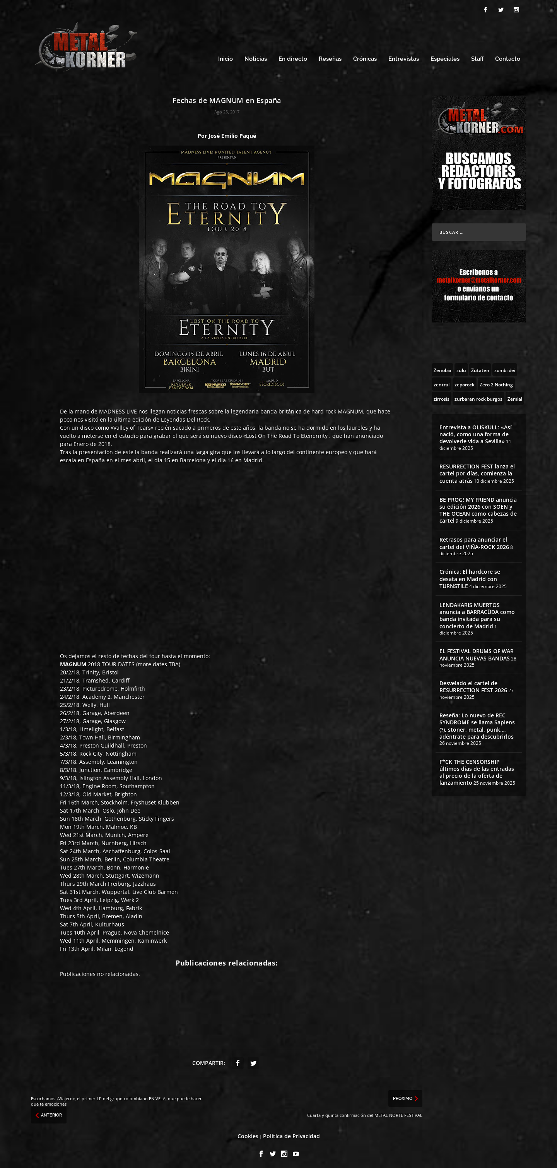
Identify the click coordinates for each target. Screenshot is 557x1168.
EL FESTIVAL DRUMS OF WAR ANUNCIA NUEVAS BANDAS (476, 652)
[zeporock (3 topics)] (465, 381)
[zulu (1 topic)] (461, 367)
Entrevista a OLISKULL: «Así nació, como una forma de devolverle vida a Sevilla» (475, 432)
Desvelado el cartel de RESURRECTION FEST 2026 (473, 684)
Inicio (225, 57)
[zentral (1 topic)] (441, 381)
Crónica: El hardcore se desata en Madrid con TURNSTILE (469, 576)
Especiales (445, 57)
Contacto (507, 57)
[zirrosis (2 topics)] (441, 396)
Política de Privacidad (291, 1134)
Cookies (247, 1134)
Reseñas (330, 57)
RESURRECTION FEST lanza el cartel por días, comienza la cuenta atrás (477, 471)
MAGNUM (350, 409)
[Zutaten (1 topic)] (480, 367)
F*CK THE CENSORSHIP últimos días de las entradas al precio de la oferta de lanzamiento (476, 770)
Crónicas (365, 57)
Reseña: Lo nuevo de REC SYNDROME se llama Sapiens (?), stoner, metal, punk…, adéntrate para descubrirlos (477, 724)
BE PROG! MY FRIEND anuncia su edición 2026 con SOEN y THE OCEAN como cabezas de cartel (478, 508)
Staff (477, 57)
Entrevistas (403, 57)
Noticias (255, 57)
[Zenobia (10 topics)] (442, 367)
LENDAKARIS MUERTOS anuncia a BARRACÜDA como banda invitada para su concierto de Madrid (477, 613)
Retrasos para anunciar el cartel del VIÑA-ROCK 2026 (474, 541)
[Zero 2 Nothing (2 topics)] (496, 381)
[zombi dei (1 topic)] (504, 367)
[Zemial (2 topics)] (515, 396)
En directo (292, 57)
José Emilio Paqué (232, 133)
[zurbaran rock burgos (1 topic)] (478, 396)
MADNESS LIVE (118, 409)
